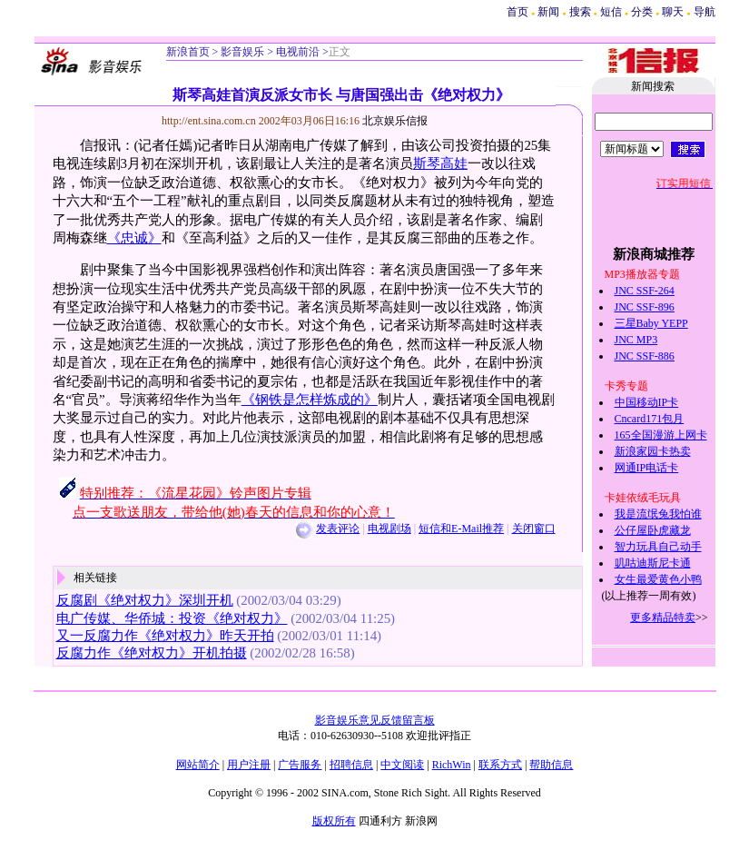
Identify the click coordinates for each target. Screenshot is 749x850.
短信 (611, 11)
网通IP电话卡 (647, 467)
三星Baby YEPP (651, 323)
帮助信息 (551, 764)
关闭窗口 (534, 528)
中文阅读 (402, 764)
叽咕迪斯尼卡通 (653, 563)
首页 (517, 11)
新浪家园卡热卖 (653, 451)
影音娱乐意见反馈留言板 (375, 720)
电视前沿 (296, 51)
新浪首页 (188, 51)
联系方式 (500, 764)
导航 (704, 11)
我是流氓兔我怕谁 (658, 514)
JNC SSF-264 (645, 290)
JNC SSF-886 (645, 356)
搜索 (581, 11)
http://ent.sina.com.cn (210, 120)
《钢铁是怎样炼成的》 (309, 399)
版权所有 (334, 821)
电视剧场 (389, 528)
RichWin (451, 764)
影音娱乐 (242, 51)
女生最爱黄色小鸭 (658, 579)
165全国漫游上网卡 (661, 435)
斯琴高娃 (440, 163)
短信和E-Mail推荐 (461, 528)
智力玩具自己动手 (658, 546)
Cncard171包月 (650, 418)
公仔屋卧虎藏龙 (653, 530)
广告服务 (299, 764)
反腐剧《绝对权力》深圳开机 (144, 600)
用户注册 (249, 764)
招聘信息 (351, 764)
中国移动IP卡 (647, 402)
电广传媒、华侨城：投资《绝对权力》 (172, 618)
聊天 (673, 11)
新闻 (548, 11)
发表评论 (338, 528)
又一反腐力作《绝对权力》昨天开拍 (165, 635)
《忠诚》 (134, 238)
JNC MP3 (636, 339)
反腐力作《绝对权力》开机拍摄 (151, 653)
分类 (642, 11)
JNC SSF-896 (645, 307)
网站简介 (198, 764)
